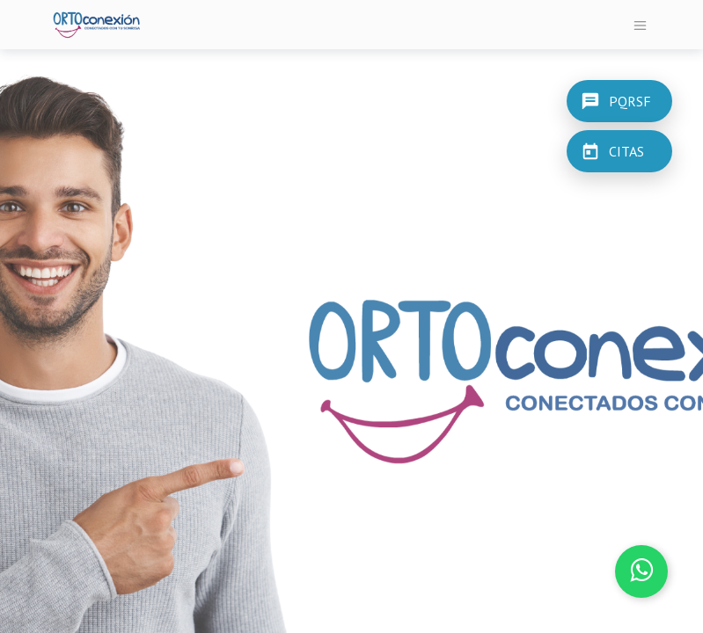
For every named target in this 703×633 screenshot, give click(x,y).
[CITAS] (619, 151)
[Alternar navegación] (640, 24)
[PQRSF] (619, 100)
